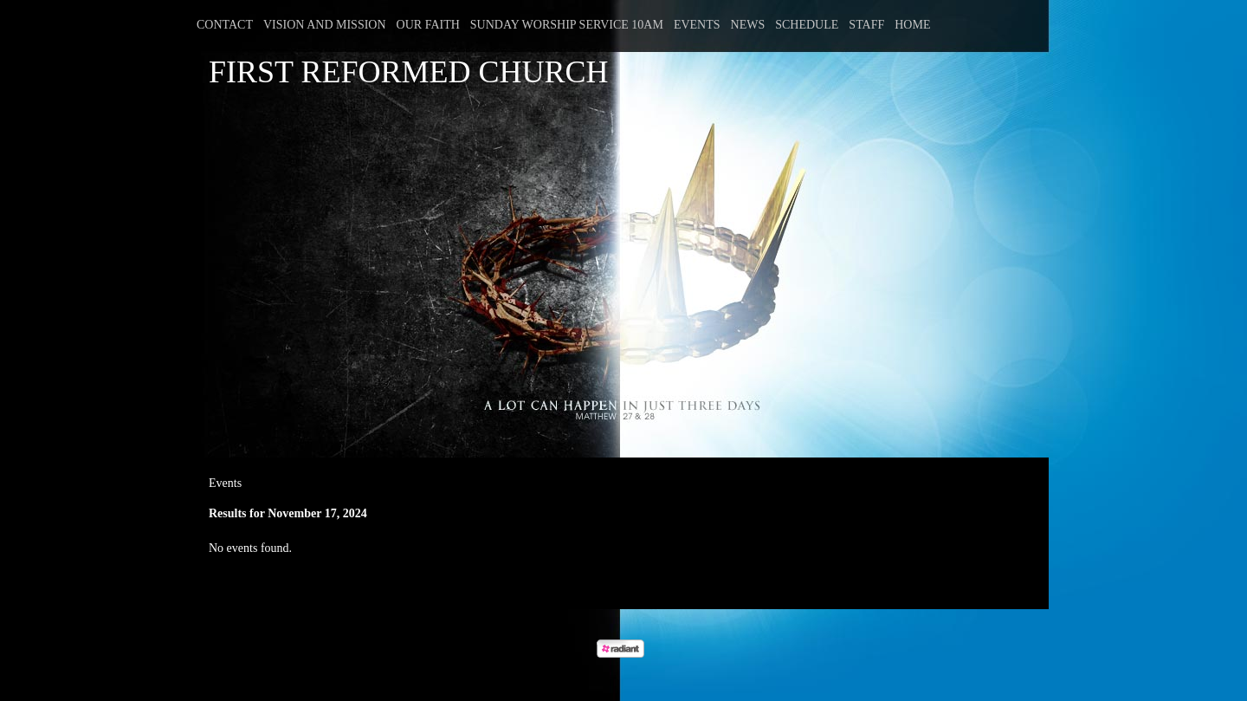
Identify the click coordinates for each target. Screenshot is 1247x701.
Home (912, 24)
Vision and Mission (324, 24)
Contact (225, 24)
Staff (866, 24)
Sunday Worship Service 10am (566, 24)
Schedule (806, 24)
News (748, 24)
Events (697, 24)
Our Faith (428, 24)
